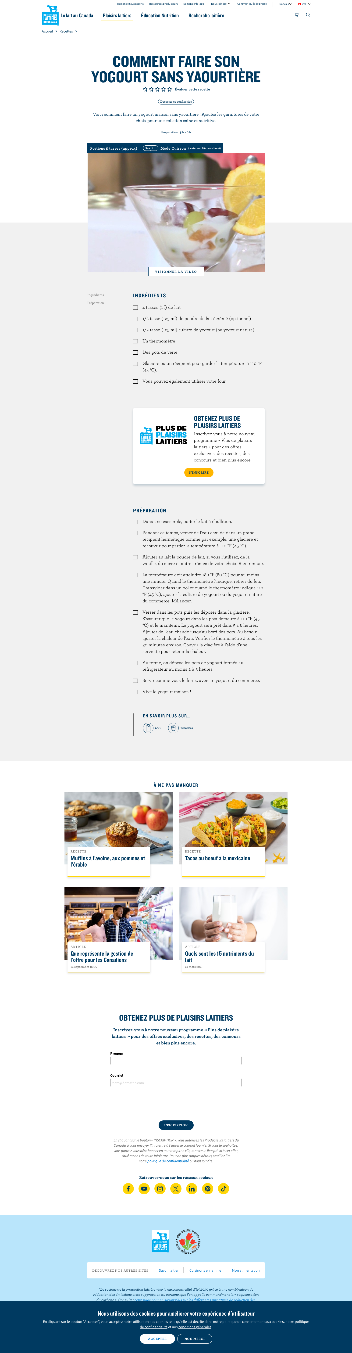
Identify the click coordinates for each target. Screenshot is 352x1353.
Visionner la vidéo (176, 271)
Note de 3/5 (157, 89)
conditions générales (194, 1326)
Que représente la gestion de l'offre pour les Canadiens (102, 956)
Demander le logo (193, 3)
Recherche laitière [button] (224, 15)
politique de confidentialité (168, 1161)
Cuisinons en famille (205, 1270)
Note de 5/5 (170, 89)
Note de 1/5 (145, 89)
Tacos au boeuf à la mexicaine (217, 858)
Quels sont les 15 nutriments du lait (219, 956)
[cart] (296, 15)
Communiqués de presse (252, 3)
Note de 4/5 (163, 89)
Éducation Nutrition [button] (175, 15)
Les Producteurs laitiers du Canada (50, 14)
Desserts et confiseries (176, 101)
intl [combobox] (304, 4)
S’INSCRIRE (199, 472)
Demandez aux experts (130, 3)
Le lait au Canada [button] (87, 15)
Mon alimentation (246, 1270)
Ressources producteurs (163, 3)
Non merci (195, 1339)
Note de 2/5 (151, 89)
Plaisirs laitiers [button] (130, 15)
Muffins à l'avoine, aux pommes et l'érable (108, 861)
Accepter (157, 1339)
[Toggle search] (308, 15)
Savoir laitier (169, 1270)
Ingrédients (95, 295)
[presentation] (176, 1104)
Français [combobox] (284, 4)
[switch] (181, 148)
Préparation (95, 303)
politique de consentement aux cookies (253, 1321)
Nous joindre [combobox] (219, 3)
